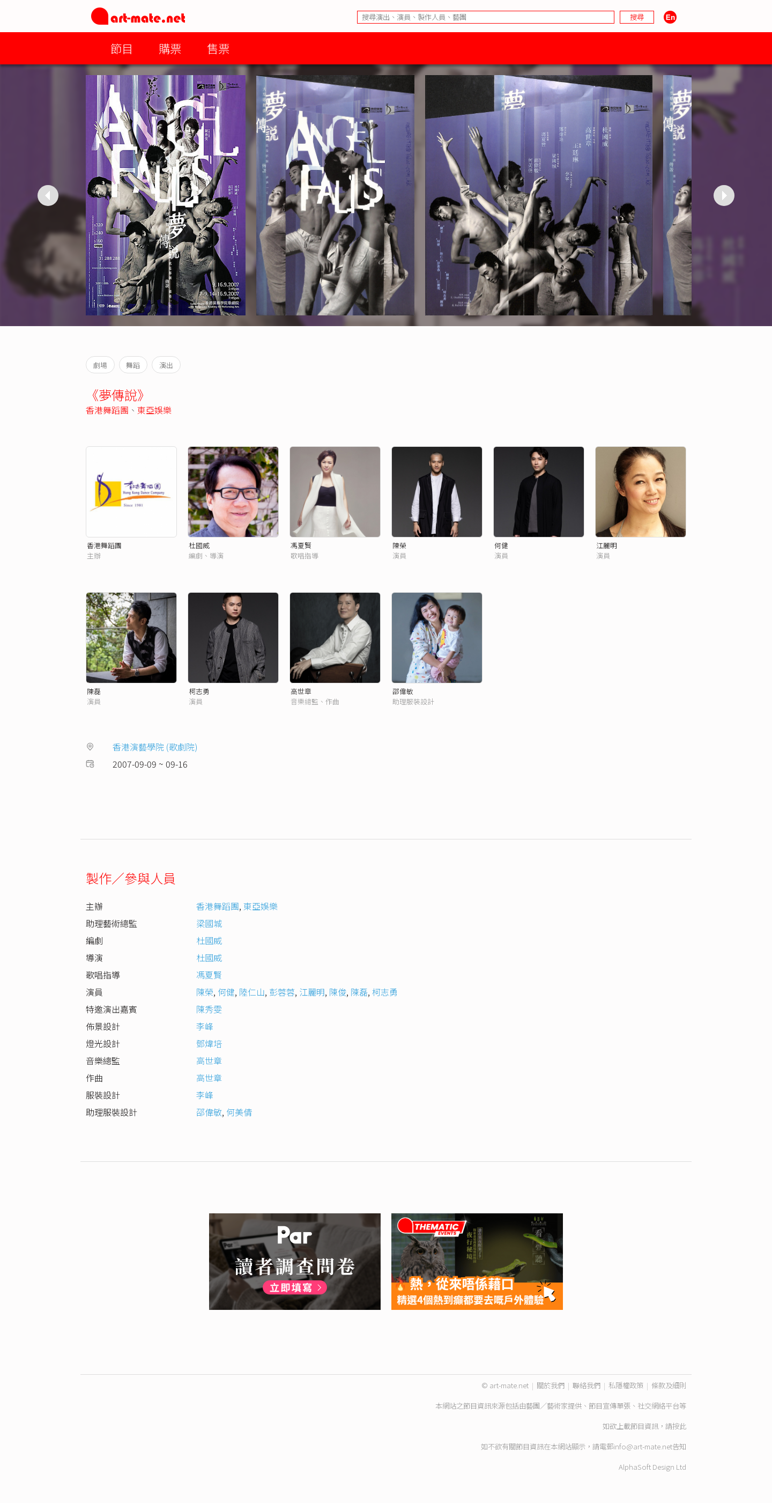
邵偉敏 (402, 691)
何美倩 (239, 1112)
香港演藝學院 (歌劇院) (155, 746)
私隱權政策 (625, 1385)
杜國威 (199, 545)
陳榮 (399, 545)
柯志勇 (199, 691)
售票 (218, 48)
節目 (121, 48)
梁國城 (209, 923)
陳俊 (337, 991)
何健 (501, 545)
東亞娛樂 (154, 409)
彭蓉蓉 (282, 991)
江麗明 (606, 545)
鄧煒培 (209, 1043)
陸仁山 (252, 991)
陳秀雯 (209, 1009)
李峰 (204, 1026)
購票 (170, 48)
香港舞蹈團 (107, 409)
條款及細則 (668, 1385)
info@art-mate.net (642, 1446)
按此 (679, 1426)
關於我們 (551, 1385)
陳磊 (94, 691)
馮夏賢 (301, 545)
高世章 (301, 691)
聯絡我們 (586, 1385)
